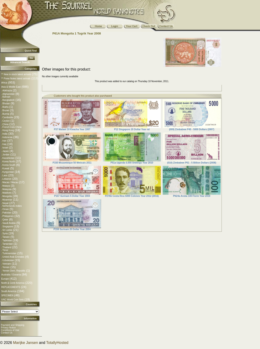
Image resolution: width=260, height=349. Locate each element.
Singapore (7, 226)
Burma (5, 114)
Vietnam (6, 264)
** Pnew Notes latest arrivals (15, 78)
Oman (5, 209)
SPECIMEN (7, 295)
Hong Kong (8, 130)
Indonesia (7, 137)
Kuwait (5, 168)
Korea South (8, 165)
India (4, 134)
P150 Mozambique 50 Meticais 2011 (72, 162)
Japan (5, 151)
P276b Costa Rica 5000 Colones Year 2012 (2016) (132, 196)
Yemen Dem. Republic (13, 270)
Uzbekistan (8, 260)
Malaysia (6, 189)
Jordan (6, 154)
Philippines (7, 216)
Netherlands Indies (12, 206)
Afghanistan (8, 94)
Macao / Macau (10, 182)
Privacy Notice (8, 327)
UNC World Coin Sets (12, 299)
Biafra (5, 107)
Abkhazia (7, 90)
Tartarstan (7, 244)
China (5, 124)
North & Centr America (12, 283)
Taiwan (6, 237)
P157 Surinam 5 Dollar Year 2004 (72, 196)
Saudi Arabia (9, 223)
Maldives (6, 192)
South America (8, 291)
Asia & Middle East (11, 87)
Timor (5, 250)
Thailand (6, 247)
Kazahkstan (8, 158)
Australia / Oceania (11, 274)
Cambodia (7, 117)
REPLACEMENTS (10, 287)
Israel (5, 147)
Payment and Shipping (12, 325)
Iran (4, 140)
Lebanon (6, 179)
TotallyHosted (57, 343)
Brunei (5, 110)
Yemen (6, 267)
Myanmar (7, 199)
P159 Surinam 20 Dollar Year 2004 (72, 229)
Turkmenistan (9, 253)
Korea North (8, 161)
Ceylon (6, 121)
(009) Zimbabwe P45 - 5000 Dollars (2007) (191, 129)
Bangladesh (8, 100)
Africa (4, 82)
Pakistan (6, 212)
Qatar (5, 219)
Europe (5, 279)
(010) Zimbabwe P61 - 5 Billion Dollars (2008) (191, 162)
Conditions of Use (10, 330)
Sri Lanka (7, 230)
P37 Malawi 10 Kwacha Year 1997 (72, 129)
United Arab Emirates (13, 257)
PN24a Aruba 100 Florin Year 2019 (191, 196)
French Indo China (11, 127)
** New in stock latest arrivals (16, 74)
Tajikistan (7, 240)
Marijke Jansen (25, 343)
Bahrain (6, 97)
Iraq (4, 144)
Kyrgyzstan (8, 172)
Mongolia (7, 196)
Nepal (5, 203)
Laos (4, 175)
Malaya (6, 186)
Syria (5, 233)
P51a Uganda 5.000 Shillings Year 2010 (132, 162)
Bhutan (6, 103)
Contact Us (6, 332)
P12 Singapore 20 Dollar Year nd (131, 129)
